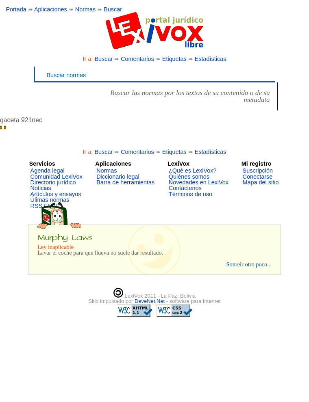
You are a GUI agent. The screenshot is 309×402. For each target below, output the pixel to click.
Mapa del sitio (261, 182)
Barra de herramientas (125, 182)
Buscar (113, 9)
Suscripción (258, 170)
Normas (85, 9)
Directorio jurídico (53, 182)
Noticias (40, 188)
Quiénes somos (189, 176)
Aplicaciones (50, 9)
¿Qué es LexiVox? (193, 170)
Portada (16, 9)
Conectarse (258, 176)
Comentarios (137, 59)
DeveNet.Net (150, 301)
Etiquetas (174, 59)
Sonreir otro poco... (249, 264)
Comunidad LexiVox (56, 176)
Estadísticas (210, 59)
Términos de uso (190, 194)
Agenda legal (47, 170)
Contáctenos (185, 188)
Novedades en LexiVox (198, 182)
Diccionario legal (117, 176)
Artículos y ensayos (55, 194)
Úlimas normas (50, 200)
